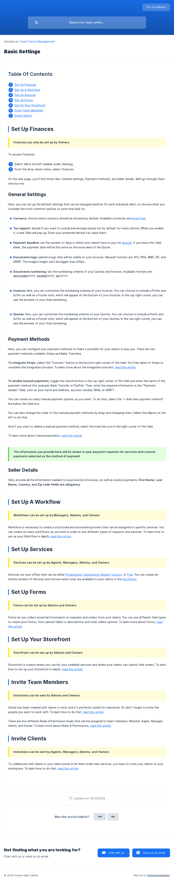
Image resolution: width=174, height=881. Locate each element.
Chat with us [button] (116, 852)
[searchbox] (87, 22)
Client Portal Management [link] (37, 41)
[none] (156, 7)
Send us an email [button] (154, 852)
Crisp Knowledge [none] (158, 875)
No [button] (113, 816)
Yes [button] (99, 816)
